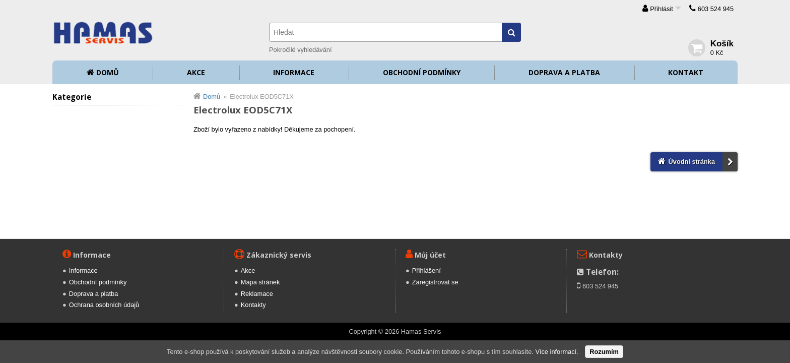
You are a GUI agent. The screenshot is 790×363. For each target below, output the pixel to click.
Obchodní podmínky (421, 72)
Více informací (555, 351)
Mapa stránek (260, 282)
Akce (196, 72)
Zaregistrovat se (435, 282)
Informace (293, 72)
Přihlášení (426, 270)
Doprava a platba (564, 72)
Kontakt (685, 72)
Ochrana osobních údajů (104, 305)
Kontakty (253, 305)
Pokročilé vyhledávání (300, 49)
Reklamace (257, 293)
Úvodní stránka (692, 161)
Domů (107, 72)
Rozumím (604, 351)
